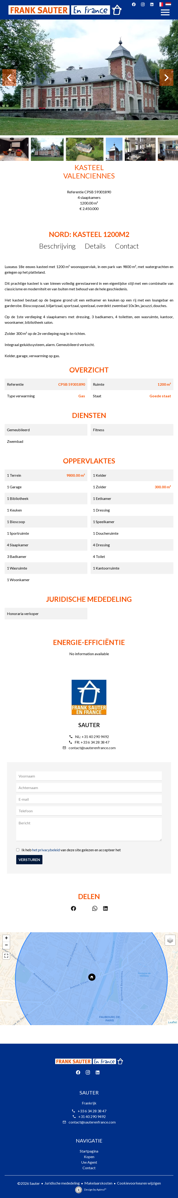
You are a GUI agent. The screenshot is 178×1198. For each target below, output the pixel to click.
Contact (127, 246)
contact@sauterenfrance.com (92, 747)
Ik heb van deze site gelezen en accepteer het (71, 850)
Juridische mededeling (62, 1183)
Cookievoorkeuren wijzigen (139, 1183)
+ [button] (6, 938)
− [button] (6, 945)
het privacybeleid (46, 850)
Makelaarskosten (98, 1183)
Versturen (29, 859)
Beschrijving (57, 246)
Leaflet (172, 1022)
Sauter (89, 725)
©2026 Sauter (28, 1183)
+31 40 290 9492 (95, 736)
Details (95, 246)
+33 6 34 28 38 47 (95, 742)
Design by (95, 1189)
